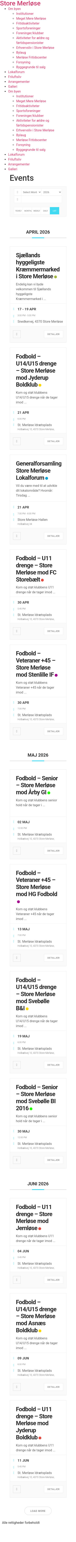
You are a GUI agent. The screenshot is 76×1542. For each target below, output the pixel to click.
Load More (38, 1511)
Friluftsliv (14, 77)
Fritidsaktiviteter (28, 23)
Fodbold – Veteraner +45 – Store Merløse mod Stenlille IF (35, 664)
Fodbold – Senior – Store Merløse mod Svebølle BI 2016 (37, 1098)
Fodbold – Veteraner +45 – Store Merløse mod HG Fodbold (36, 884)
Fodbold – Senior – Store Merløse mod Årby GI (37, 785)
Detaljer (53, 334)
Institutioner (25, 14)
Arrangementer (19, 82)
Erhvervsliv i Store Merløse (35, 48)
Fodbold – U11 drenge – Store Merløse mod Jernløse (34, 1217)
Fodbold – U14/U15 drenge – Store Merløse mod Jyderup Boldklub (36, 370)
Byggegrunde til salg (30, 67)
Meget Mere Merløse (31, 18)
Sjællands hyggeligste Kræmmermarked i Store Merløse (38, 266)
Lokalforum (16, 72)
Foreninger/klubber (30, 33)
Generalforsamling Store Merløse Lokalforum (39, 470)
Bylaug (21, 52)
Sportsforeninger (28, 28)
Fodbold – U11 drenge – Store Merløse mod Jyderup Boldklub (34, 1423)
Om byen (14, 9)
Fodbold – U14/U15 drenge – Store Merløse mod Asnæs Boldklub (36, 1316)
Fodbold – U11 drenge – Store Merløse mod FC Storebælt (36, 569)
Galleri (12, 86)
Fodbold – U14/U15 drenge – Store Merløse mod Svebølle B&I (36, 994)
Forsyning (23, 62)
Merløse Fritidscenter (31, 57)
